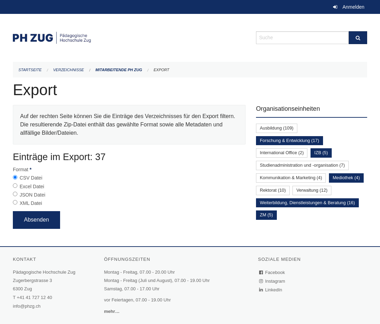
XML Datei (30, 203)
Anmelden (353, 7)
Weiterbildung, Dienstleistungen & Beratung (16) (307, 202)
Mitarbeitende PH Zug (119, 70)
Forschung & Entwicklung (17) (289, 140)
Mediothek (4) (346, 177)
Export (161, 70)
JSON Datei (32, 195)
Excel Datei (31, 186)
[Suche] (358, 37)
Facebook (272, 272)
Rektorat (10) (273, 190)
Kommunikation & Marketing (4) (291, 177)
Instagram (272, 281)
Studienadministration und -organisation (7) (302, 165)
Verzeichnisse (68, 70)
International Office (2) (282, 152)
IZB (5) (321, 152)
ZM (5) (266, 214)
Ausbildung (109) (277, 128)
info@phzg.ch (27, 306)
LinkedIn (271, 289)
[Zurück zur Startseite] (129, 37)
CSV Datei (30, 178)
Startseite (30, 70)
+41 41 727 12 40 (34, 297)
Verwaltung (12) (312, 190)
